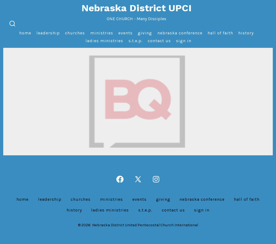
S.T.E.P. (136, 40)
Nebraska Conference (179, 32)
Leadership (48, 32)
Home (25, 32)
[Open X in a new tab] (138, 179)
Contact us (159, 40)
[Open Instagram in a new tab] (156, 179)
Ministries (101, 32)
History (246, 32)
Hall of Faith (220, 32)
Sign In (183, 40)
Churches (75, 32)
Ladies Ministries (104, 40)
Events (125, 32)
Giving (145, 32)
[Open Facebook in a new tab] (120, 179)
